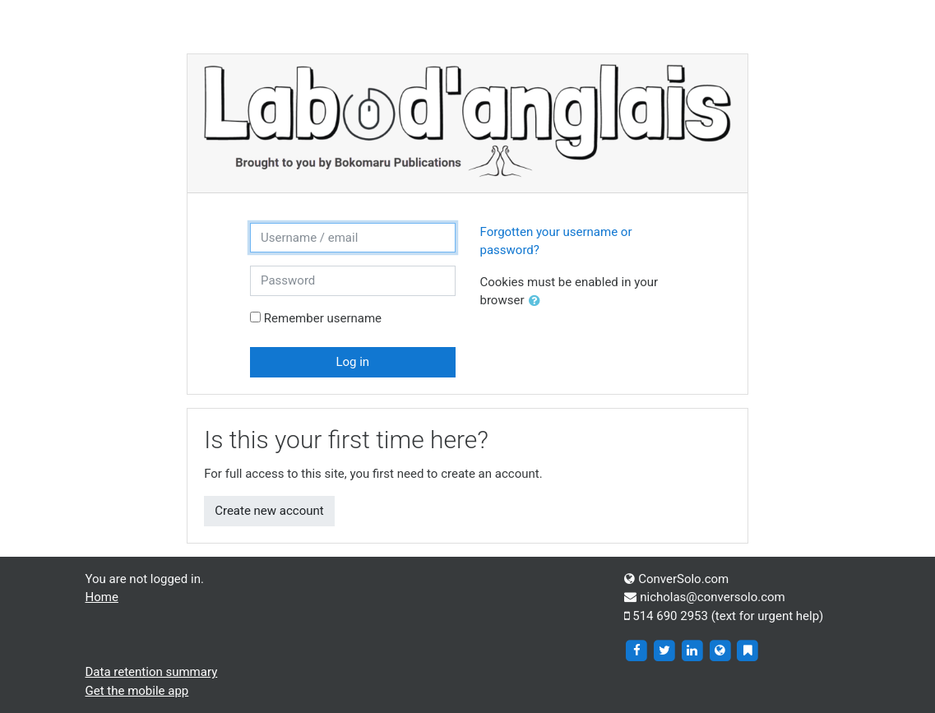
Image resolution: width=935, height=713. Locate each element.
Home (102, 597)
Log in (352, 361)
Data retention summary (152, 671)
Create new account (269, 510)
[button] (538, 301)
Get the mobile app (137, 690)
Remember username (323, 318)
